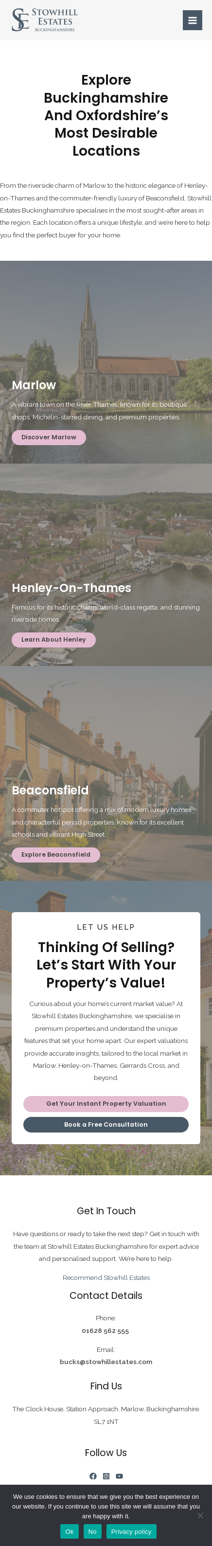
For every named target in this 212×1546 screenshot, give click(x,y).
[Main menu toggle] (193, 20)
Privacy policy (131, 1531)
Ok (69, 1531)
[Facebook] (93, 1476)
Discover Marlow (48, 437)
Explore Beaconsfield (55, 854)
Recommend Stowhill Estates (106, 1277)
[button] (106, 1104)
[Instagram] (106, 1476)
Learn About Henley (53, 639)
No (92, 1531)
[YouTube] (119, 1476)
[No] (200, 1515)
